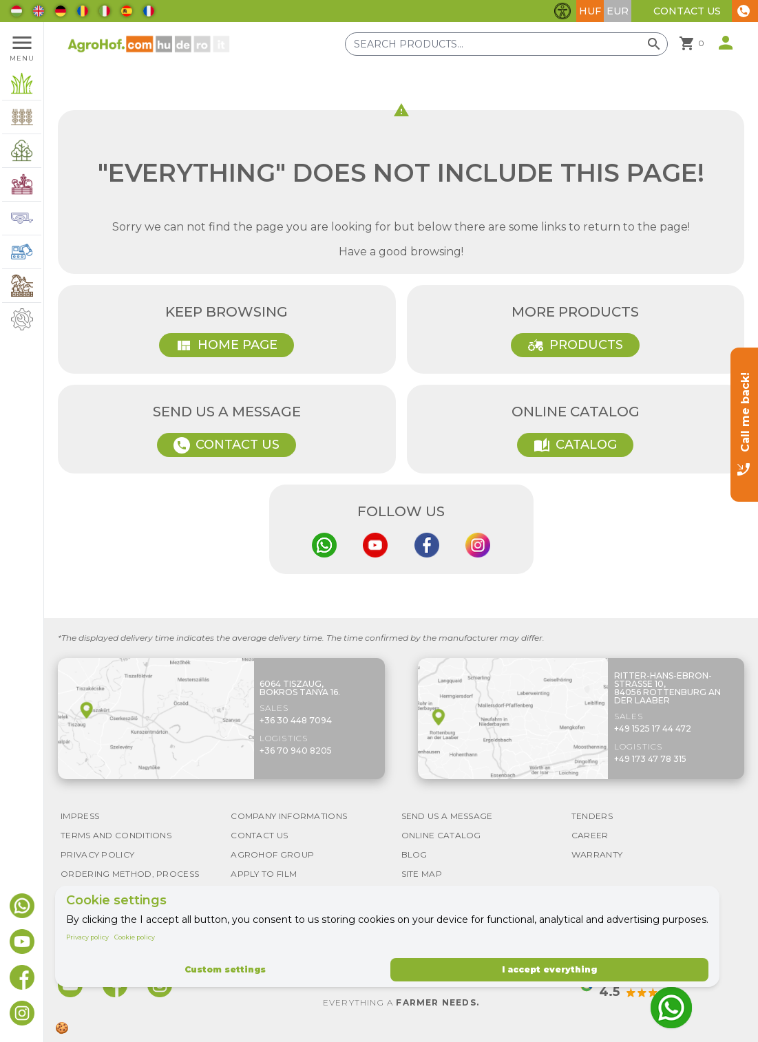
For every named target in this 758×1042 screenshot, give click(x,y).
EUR (618, 11)
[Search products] (506, 44)
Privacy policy (87, 937)
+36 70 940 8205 (296, 750)
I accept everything (549, 969)
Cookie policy (134, 937)
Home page (226, 345)
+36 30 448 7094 (296, 720)
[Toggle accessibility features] (562, 11)
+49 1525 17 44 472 (652, 728)
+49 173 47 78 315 (650, 759)
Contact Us (687, 11)
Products (575, 345)
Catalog (575, 445)
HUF (590, 11)
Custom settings (225, 969)
